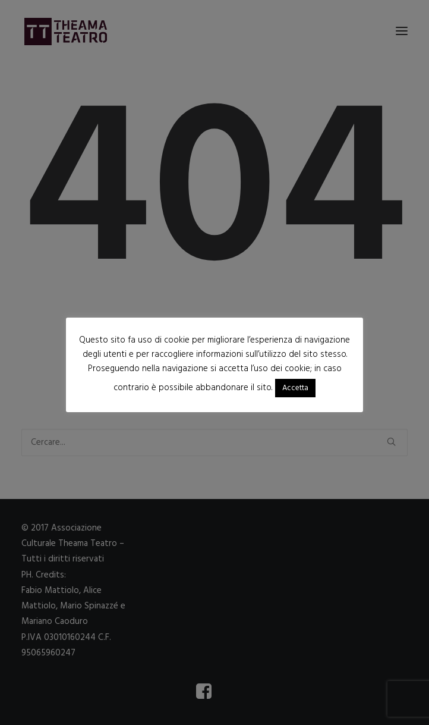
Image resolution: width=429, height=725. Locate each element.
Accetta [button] (295, 388)
